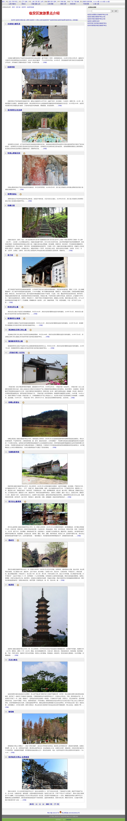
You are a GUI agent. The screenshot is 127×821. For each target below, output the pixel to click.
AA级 (94, 4)
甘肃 (87, 1)
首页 (3, 1)
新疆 (87, 4)
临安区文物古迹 (20, 20)
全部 (41, 20)
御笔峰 (11, 712)
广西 (74, 1)
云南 (48, 4)
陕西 (84, 1)
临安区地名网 (61, 20)
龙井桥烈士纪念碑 (15, 110)
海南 (77, 1)
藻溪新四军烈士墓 (15, 341)
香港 (71, 4)
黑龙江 (24, 4)
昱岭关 (11, 540)
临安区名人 (69, 20)
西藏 (52, 4)
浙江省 (18, 7)
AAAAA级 (96, 1)
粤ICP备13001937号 (53, 813)
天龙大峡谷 (13, 660)
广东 (71, 1)
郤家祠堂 (11, 67)
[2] (36, 804)
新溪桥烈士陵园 (14, 318)
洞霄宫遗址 (12, 194)
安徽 (32, 4)
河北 (16, 1)
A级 (98, 4)
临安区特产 (46, 20)
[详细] (45, 62)
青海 (90, 1)
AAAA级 (102, 1)
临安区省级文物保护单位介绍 (96, 16)
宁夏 (84, 4)
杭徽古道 (11, 205)
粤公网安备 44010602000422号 (69, 812)
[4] (43, 804)
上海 (32, 1)
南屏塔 (11, 585)
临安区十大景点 (35, 20)
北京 (10, 1)
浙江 (39, 1)
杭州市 (24, 7)
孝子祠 (10, 255)
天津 (13, 1)
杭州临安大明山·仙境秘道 (18, 757)
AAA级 (107, 1)
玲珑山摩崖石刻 (14, 153)
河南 (61, 1)
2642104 (68, 819)
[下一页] (56, 804)
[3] (40, 804)
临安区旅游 (30, 7)
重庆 (48, 1)
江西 (64, 4)
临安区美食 (53, 20)
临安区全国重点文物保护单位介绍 (98, 14)
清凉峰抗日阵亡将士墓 (17, 330)
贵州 (55, 1)
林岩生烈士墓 (13, 307)
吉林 (26, 1)
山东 (39, 4)
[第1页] (32, 804)
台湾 (42, 1)
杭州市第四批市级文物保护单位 (97, 25)
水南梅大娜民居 (14, 24)
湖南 (61, 4)
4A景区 (27, 20)
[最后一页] (49, 804)
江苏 (36, 1)
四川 (52, 1)
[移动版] (75, 20)
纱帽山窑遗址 (13, 402)
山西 (10, 4)
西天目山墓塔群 (14, 501)
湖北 (64, 1)
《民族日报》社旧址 (16, 352)
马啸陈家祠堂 (13, 452)
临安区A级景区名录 (93, 21)
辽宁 (23, 1)
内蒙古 (14, 4)
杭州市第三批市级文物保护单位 (97, 23)
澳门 (74, 4)
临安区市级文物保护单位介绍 (96, 19)
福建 (36, 4)
